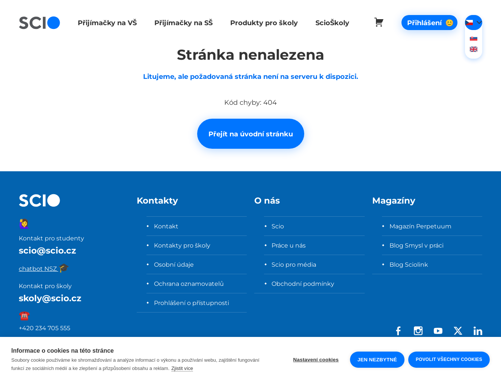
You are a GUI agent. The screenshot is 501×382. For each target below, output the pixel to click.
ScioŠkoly (328, 23)
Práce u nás (289, 245)
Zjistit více (182, 368)
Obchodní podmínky (303, 283)
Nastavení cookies (316, 359)
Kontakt (166, 226)
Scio (278, 226)
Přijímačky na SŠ (181, 23)
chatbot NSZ (44, 268)
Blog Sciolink (408, 264)
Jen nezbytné (377, 359)
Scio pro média (294, 264)
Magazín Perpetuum (420, 226)
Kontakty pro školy (182, 245)
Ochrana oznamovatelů (189, 283)
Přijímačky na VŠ (106, 23)
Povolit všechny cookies (449, 359)
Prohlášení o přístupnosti (191, 302)
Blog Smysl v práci (416, 245)
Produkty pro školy (260, 23)
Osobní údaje (174, 264)
